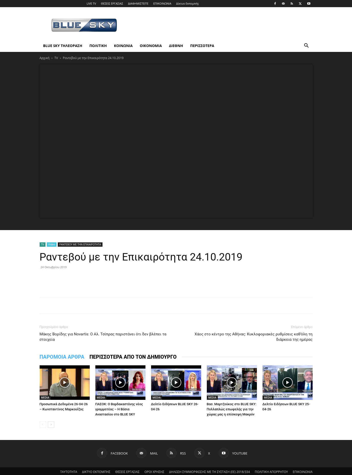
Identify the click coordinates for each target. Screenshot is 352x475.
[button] (306, 46)
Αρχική (45, 58)
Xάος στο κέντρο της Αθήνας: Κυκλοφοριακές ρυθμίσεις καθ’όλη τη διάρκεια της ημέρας (254, 337)
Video (51, 244)
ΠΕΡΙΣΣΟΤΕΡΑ (202, 45)
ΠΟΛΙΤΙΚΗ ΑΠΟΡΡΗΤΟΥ (271, 472)
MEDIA (45, 397)
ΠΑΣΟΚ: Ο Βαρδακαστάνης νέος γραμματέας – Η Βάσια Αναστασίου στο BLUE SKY (119, 409)
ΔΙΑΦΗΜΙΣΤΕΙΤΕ (138, 3)
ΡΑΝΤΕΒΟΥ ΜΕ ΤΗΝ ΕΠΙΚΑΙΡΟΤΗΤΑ (80, 244)
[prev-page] (43, 424)
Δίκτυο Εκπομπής (187, 3)
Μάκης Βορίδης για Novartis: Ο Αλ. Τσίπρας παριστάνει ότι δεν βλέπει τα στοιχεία (103, 337)
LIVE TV (91, 3)
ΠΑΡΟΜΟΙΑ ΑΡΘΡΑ (62, 357)
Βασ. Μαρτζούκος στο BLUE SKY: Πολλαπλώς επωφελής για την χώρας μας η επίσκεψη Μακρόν (231, 409)
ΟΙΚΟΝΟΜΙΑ (151, 45)
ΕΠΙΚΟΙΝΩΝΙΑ (162, 3)
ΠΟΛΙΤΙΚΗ (98, 45)
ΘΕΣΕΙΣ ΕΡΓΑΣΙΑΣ (112, 3)
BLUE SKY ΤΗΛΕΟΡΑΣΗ (62, 45)
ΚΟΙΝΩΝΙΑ (123, 45)
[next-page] (51, 424)
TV (56, 58)
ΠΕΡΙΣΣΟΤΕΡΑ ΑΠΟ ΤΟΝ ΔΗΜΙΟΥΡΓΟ (133, 357)
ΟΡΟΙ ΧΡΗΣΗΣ (154, 472)
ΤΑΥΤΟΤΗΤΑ (68, 472)
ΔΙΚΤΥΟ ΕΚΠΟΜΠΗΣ (96, 472)
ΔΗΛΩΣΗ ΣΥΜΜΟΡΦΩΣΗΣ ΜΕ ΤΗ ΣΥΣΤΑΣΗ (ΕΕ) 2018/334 (209, 472)
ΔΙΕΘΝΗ (176, 45)
